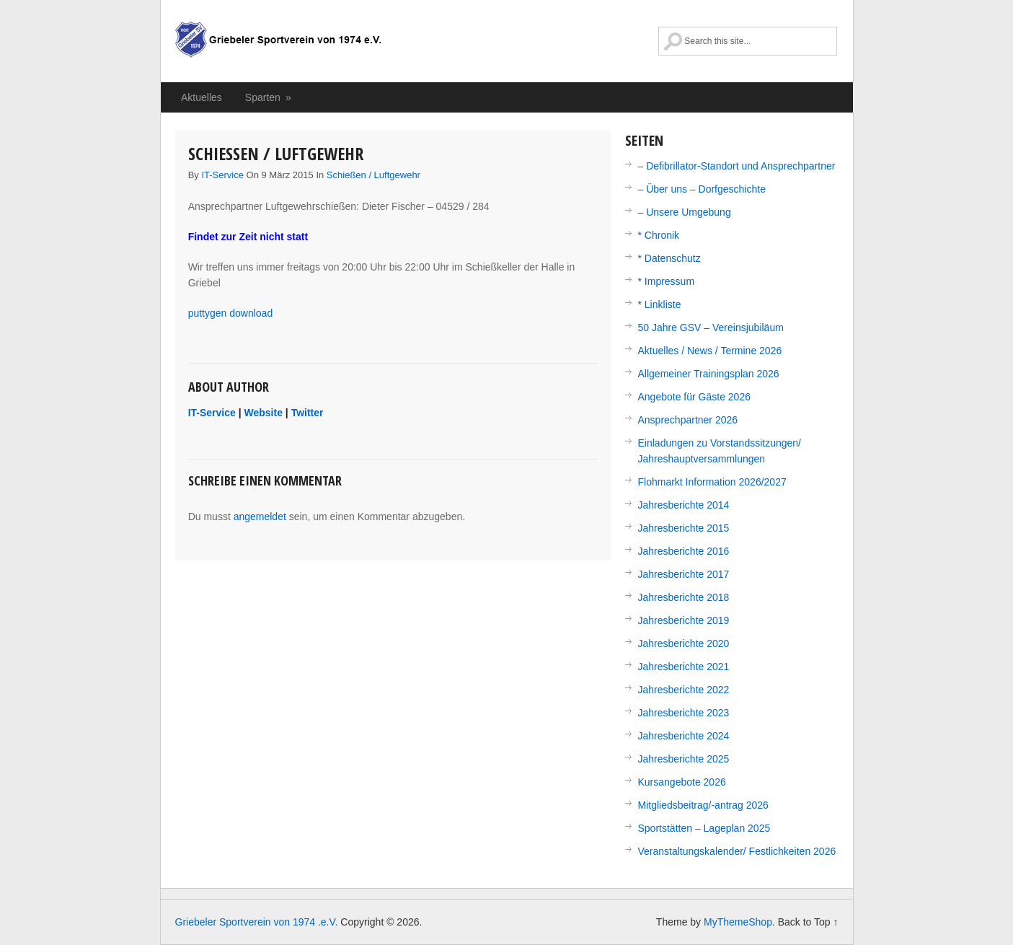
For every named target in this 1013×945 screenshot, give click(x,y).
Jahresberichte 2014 (684, 505)
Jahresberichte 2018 (684, 597)
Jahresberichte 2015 (684, 528)
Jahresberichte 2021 (684, 666)
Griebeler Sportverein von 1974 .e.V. (278, 47)
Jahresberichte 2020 (684, 643)
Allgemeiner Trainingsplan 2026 (708, 373)
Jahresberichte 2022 (684, 689)
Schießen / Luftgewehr (373, 175)
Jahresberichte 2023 (684, 712)
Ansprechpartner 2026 (688, 420)
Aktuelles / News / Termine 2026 (710, 350)
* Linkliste (659, 304)
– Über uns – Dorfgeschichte (702, 189)
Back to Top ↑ (808, 922)
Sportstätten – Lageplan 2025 (704, 828)
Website (263, 412)
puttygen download (230, 313)
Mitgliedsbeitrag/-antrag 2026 (703, 805)
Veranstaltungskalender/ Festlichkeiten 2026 (737, 851)
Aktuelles (201, 97)
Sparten (269, 97)
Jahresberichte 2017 (684, 574)
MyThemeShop (738, 922)
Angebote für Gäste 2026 (694, 397)
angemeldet (260, 516)
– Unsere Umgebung (684, 212)
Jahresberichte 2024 (684, 736)
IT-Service (222, 175)
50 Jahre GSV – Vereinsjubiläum (711, 327)
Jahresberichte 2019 (684, 620)
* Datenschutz (669, 258)
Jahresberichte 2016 (684, 551)
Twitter (307, 412)
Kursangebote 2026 (682, 782)
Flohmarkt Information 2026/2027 (712, 482)
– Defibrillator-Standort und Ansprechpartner (737, 166)
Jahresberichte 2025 (684, 759)
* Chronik (659, 235)
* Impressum (666, 281)
